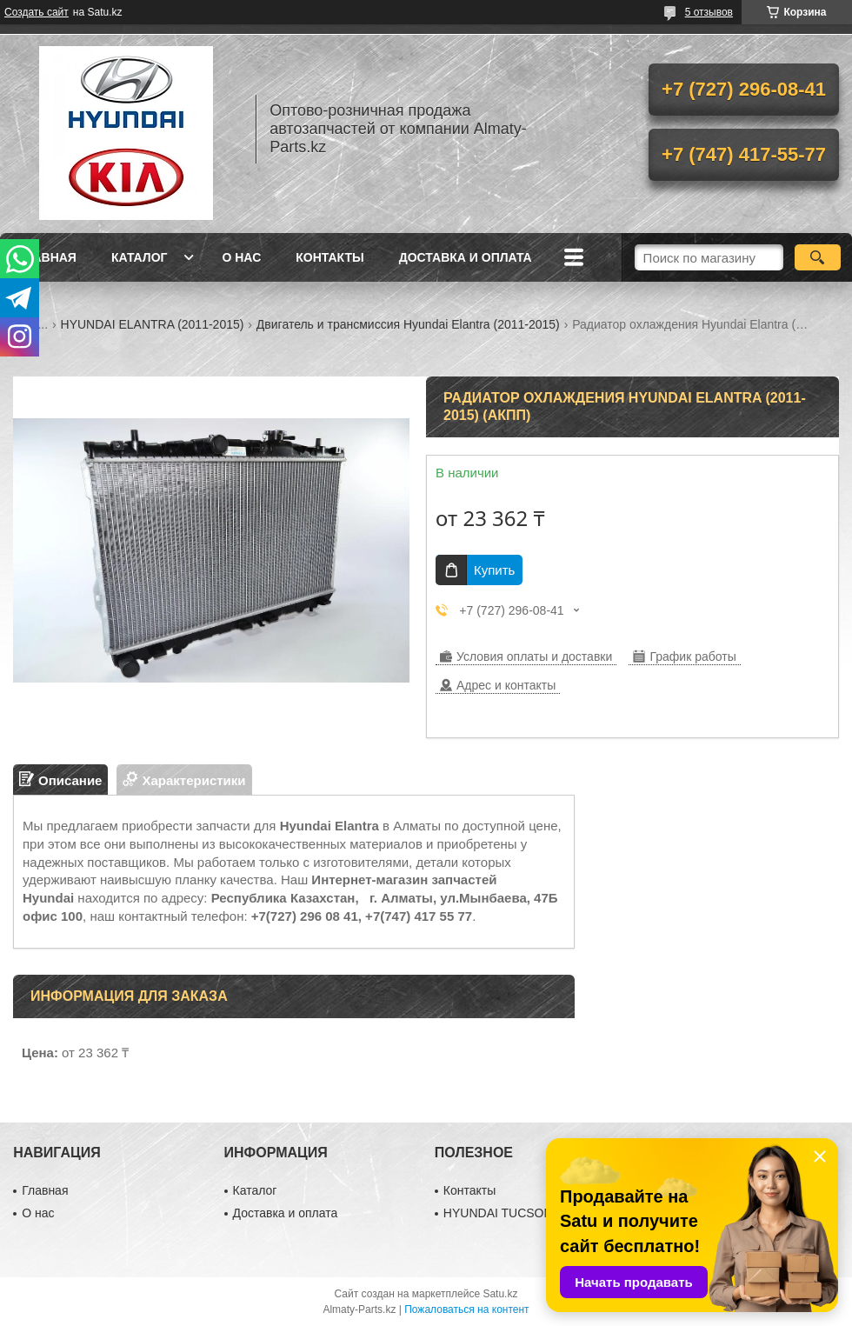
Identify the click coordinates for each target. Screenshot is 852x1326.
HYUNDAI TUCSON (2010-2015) (532, 1213)
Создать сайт (36, 12)
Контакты (329, 257)
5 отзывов (709, 12)
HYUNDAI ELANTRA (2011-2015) (152, 324)
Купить (494, 570)
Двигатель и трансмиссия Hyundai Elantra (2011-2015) (408, 324)
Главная (47, 257)
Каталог (139, 257)
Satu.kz (500, 1294)
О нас (241, 257)
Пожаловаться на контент (466, 1309)
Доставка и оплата (465, 257)
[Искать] (818, 257)
